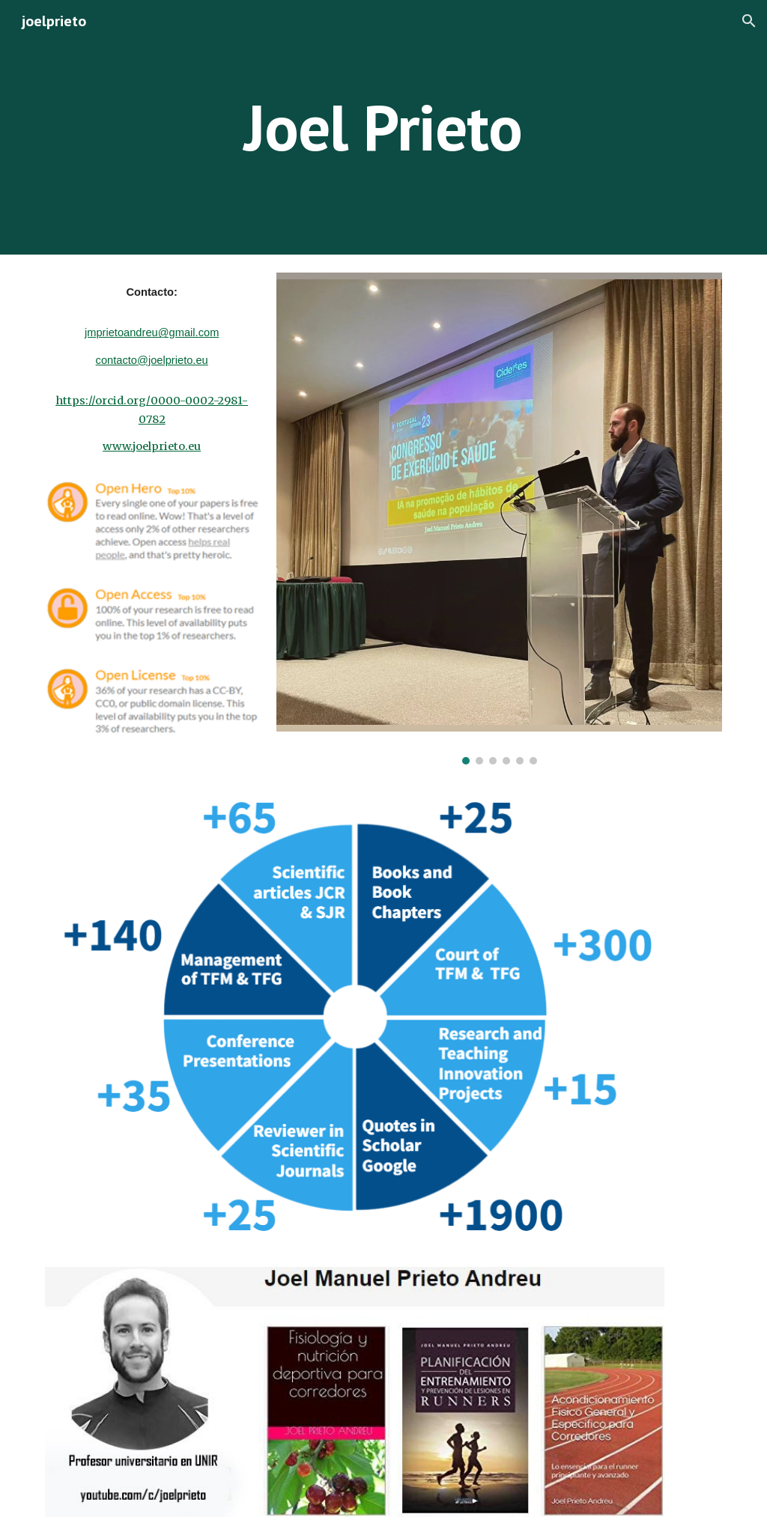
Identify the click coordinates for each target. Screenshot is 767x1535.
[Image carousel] (499, 519)
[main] (383, 127)
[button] (749, 21)
